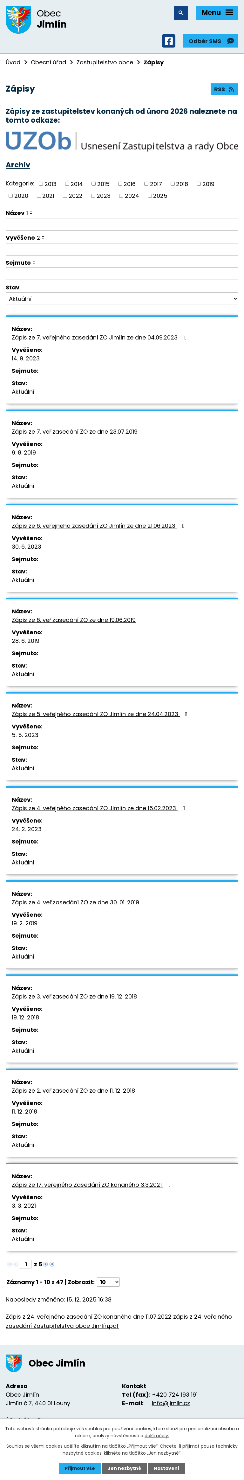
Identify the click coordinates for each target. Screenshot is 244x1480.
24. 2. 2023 (27, 829)
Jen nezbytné (124, 1468)
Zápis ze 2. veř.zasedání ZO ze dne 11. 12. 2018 (73, 1091)
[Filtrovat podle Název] (122, 224)
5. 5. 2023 (25, 735)
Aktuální (23, 392)
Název (17, 213)
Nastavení (166, 1468)
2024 (132, 196)
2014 (77, 184)
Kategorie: (20, 183)
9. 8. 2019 (24, 452)
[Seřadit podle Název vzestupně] (31, 211)
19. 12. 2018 (25, 1017)
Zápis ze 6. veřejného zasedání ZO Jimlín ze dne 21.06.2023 (99, 526)
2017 (156, 184)
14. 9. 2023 (26, 358)
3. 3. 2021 (24, 1206)
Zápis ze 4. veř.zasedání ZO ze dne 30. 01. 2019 (75, 902)
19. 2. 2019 (24, 923)
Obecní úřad (48, 62)
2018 (182, 184)
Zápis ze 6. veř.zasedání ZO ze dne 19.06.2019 (74, 620)
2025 (160, 196)
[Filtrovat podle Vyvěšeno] (122, 249)
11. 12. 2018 (24, 1111)
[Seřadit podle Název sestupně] (31, 214)
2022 (76, 196)
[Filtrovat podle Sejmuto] (122, 273)
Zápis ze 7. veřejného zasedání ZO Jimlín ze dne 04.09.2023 (100, 337)
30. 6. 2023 (26, 547)
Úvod (13, 62)
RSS (224, 89)
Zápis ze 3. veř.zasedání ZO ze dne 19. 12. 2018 (74, 996)
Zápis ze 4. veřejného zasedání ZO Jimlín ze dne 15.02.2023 (100, 808)
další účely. (157, 1435)
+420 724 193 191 (175, 1395)
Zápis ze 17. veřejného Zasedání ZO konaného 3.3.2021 (92, 1185)
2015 (103, 184)
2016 (130, 184)
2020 (21, 196)
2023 (104, 196)
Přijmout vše (80, 1468)
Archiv (18, 165)
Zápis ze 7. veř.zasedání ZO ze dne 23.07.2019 (75, 432)
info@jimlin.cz (171, 1403)
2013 (50, 184)
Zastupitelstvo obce (105, 62)
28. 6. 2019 (25, 641)
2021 (48, 196)
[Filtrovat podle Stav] (122, 298)
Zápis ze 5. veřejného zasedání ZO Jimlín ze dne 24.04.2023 (101, 714)
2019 (208, 184)
